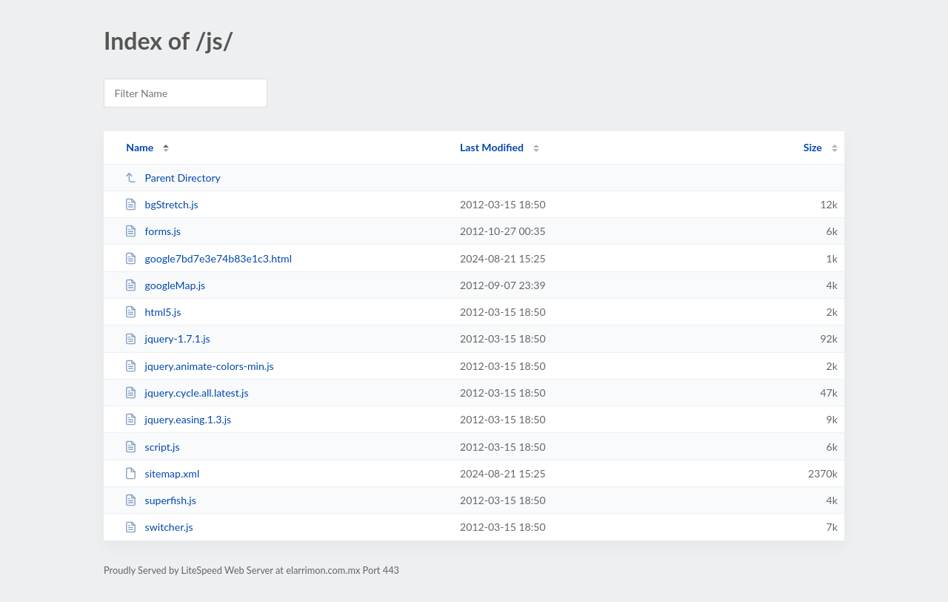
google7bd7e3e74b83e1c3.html (208, 258)
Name (139, 147)
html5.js (152, 311)
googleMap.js (164, 285)
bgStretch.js (161, 204)
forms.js (152, 231)
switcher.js (158, 526)
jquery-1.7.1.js (167, 338)
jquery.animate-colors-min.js (199, 366)
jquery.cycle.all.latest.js (186, 392)
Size (813, 147)
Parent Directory (172, 177)
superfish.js (160, 500)
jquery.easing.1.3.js (177, 419)
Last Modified (492, 147)
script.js (151, 446)
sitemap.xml (161, 473)
